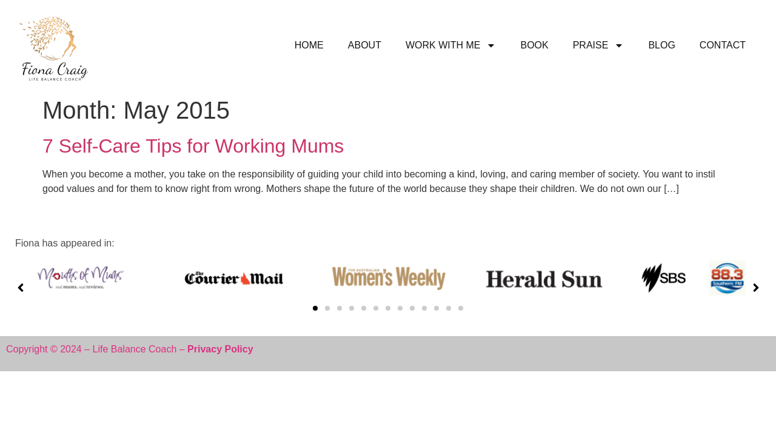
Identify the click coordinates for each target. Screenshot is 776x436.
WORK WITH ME (451, 45)
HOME (309, 45)
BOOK (534, 45)
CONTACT (723, 45)
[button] (315, 308)
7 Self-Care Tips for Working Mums (193, 146)
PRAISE (598, 45)
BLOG (661, 45)
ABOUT (364, 45)
